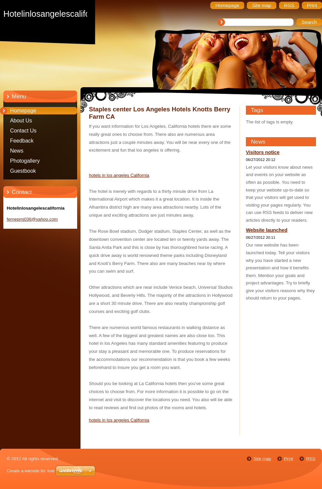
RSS (310, 458)
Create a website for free (30, 470)
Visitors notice (262, 152)
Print (288, 458)
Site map (262, 458)
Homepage (23, 110)
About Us (21, 120)
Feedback (22, 141)
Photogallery (25, 161)
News (16, 151)
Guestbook (23, 171)
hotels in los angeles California (119, 175)
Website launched (266, 230)
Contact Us (23, 130)
